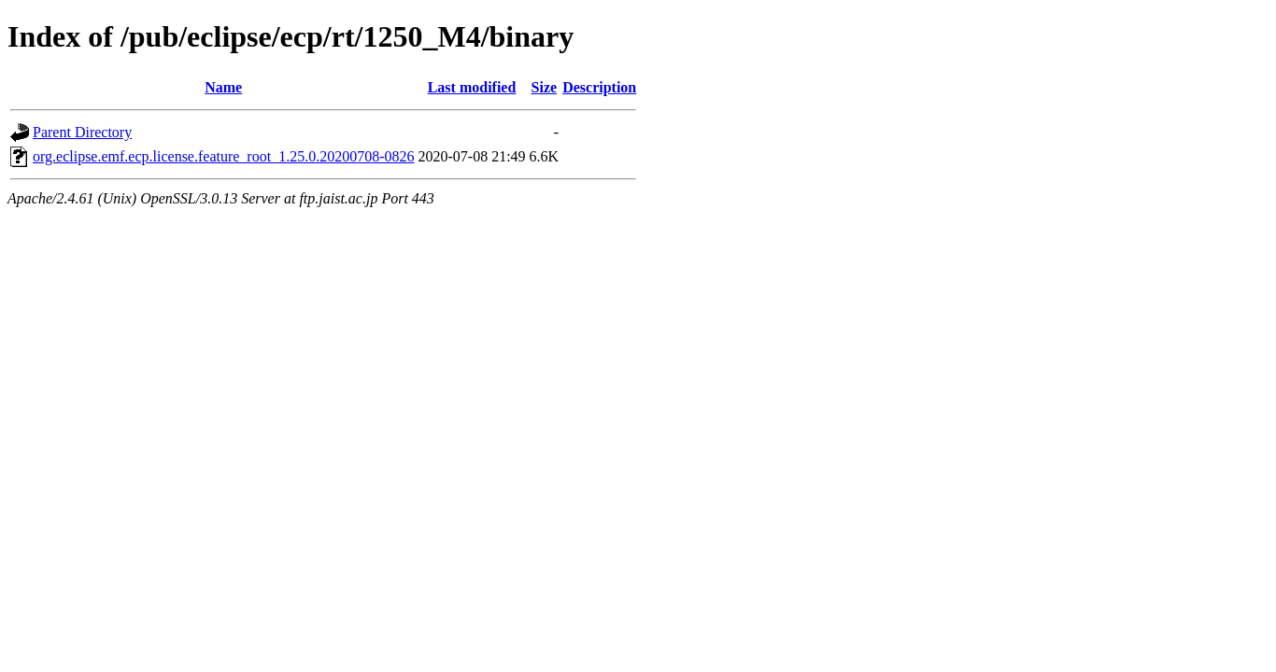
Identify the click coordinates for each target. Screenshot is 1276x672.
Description (599, 87)
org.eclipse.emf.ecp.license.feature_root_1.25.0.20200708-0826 (223, 156)
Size (545, 87)
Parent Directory (82, 132)
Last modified (472, 87)
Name (223, 87)
